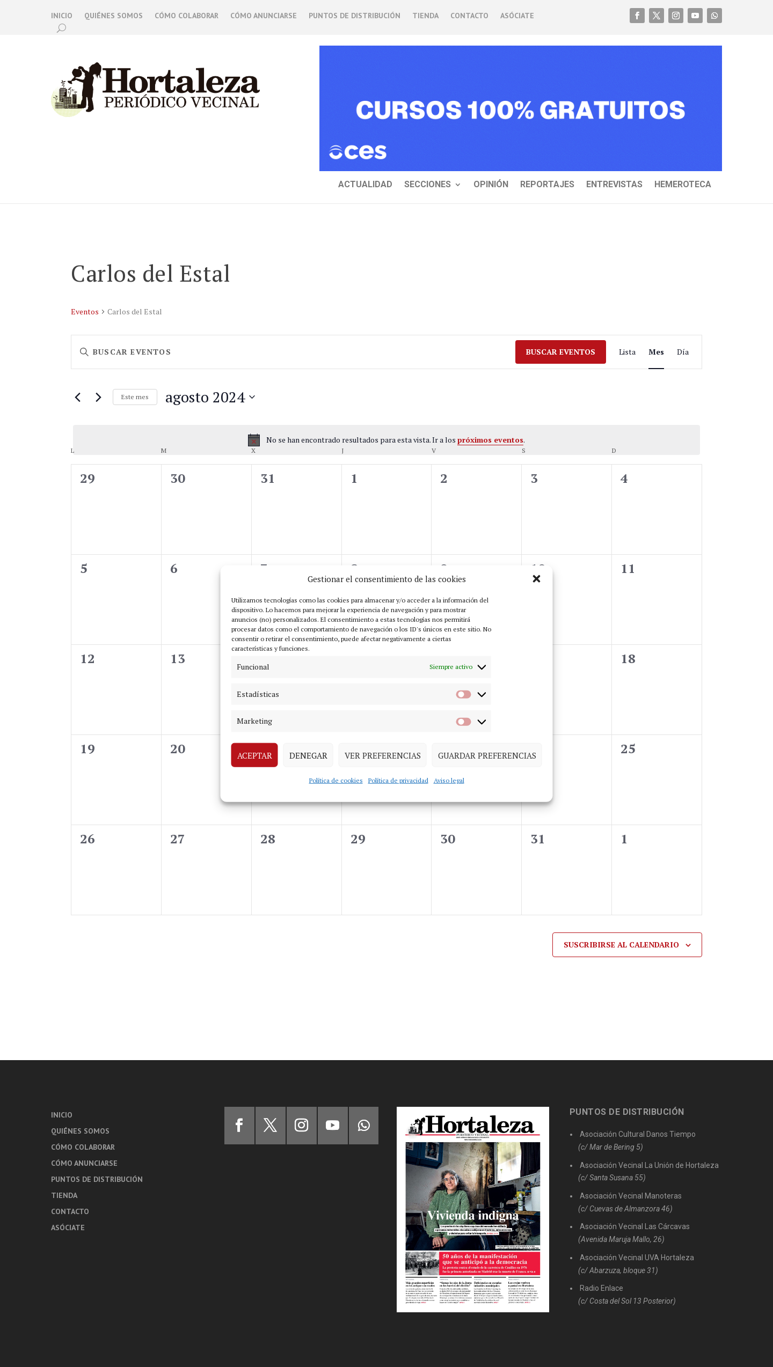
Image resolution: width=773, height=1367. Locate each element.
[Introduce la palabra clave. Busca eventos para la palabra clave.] (293, 352)
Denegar (308, 754)
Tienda (425, 16)
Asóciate (517, 16)
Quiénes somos (113, 16)
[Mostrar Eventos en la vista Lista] (627, 352)
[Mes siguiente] (98, 397)
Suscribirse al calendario (621, 944)
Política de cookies (336, 780)
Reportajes (547, 185)
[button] (536, 579)
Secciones (427, 185)
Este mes (135, 397)
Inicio (61, 16)
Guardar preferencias (487, 754)
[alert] (386, 440)
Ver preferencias (383, 754)
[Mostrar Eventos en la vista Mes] (656, 352)
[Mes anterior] (77, 397)
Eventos (85, 311)
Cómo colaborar (186, 16)
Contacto (469, 16)
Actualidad (365, 185)
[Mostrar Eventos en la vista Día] (683, 352)
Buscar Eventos (560, 352)
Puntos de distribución (354, 16)
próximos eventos (490, 440)
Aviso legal (449, 780)
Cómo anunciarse (263, 16)
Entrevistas (614, 185)
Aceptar (254, 754)
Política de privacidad (398, 780)
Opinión (490, 185)
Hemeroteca (682, 185)
